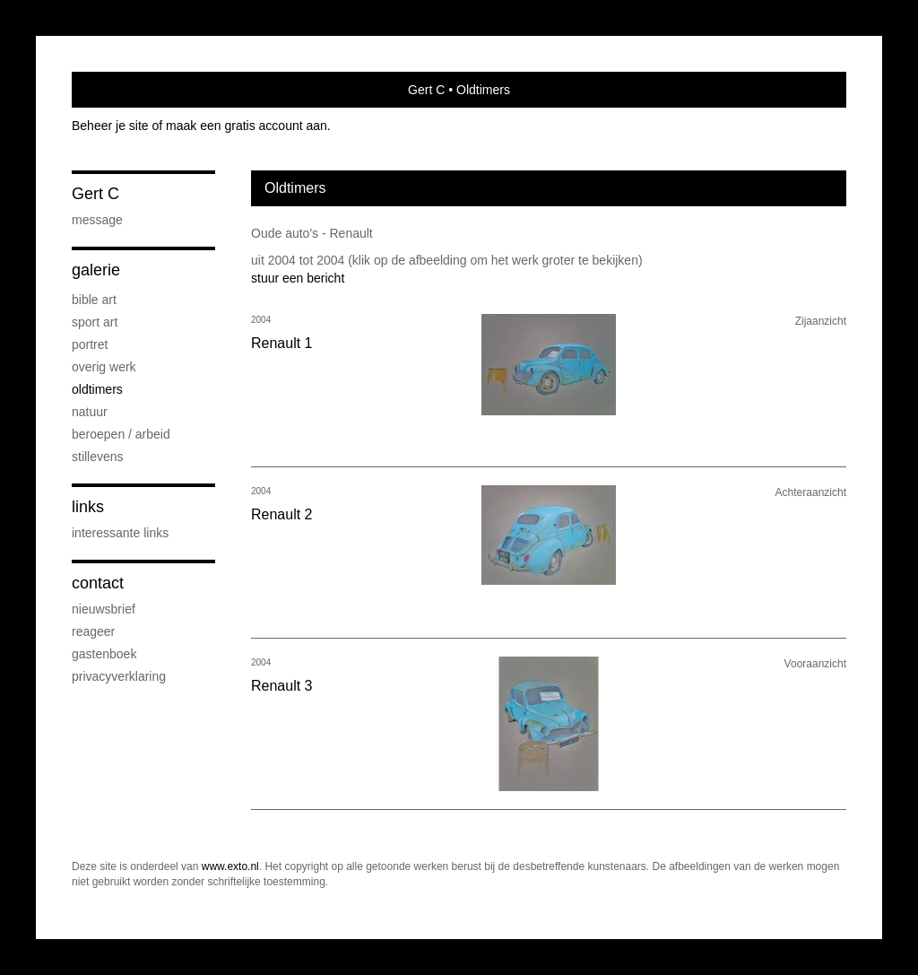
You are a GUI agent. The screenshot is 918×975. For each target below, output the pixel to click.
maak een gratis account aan (246, 125)
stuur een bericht (297, 278)
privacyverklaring (119, 676)
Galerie (96, 270)
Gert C (426, 90)
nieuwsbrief (103, 609)
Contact (98, 583)
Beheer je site (110, 125)
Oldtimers (97, 389)
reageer (93, 631)
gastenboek (104, 654)
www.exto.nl (230, 866)
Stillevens (98, 456)
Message (97, 220)
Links (88, 507)
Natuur (90, 412)
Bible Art (94, 299)
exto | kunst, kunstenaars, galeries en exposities (122, 90)
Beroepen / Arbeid (121, 434)
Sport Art (94, 322)
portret (90, 344)
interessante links (120, 533)
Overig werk (104, 367)
